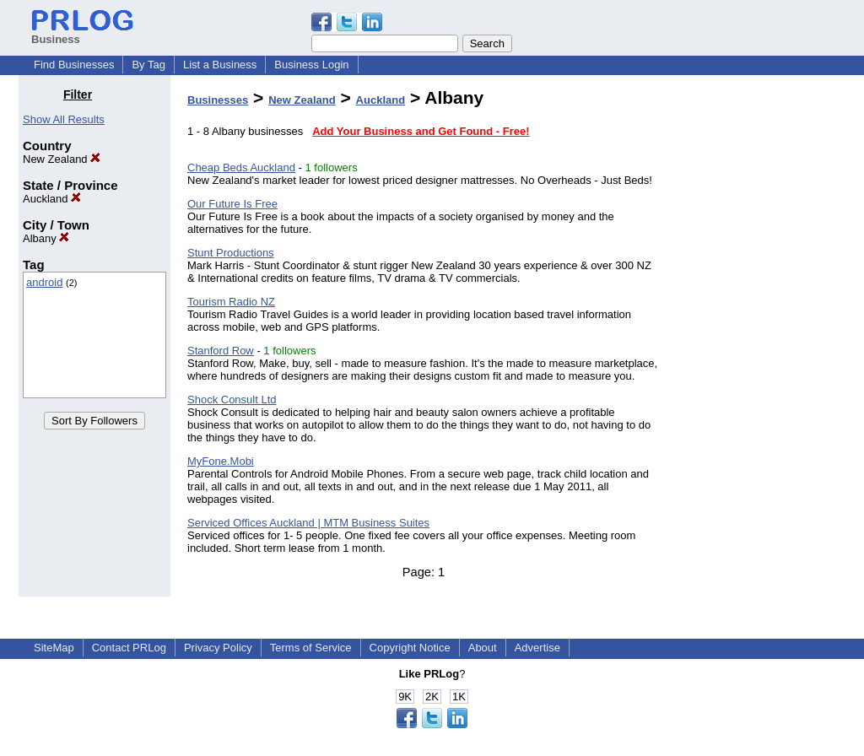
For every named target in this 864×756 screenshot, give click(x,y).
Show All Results (64, 119)
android (44, 282)
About (482, 647)
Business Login (311, 64)
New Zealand (61, 159)
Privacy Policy (218, 647)
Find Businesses (74, 64)
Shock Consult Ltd (232, 399)
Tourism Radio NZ (231, 301)
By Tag (148, 64)
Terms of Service (311, 647)
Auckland (52, 198)
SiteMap (54, 647)
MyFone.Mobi (220, 461)
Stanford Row (220, 350)
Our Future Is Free (232, 203)
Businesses (217, 100)
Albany (46, 238)
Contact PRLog (129, 647)
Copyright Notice (410, 647)
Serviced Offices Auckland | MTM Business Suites (308, 522)
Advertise (537, 647)
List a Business (219, 64)
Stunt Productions (230, 252)
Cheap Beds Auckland (241, 167)
